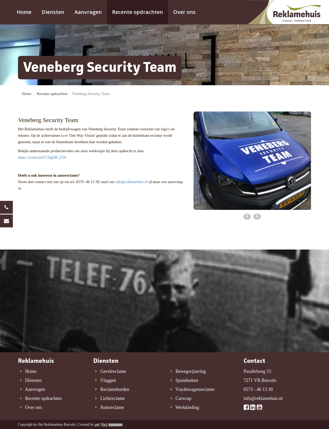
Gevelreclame (109, 371)
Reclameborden (111, 389)
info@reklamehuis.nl (131, 182)
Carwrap (179, 398)
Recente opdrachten (137, 11)
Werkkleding (183, 407)
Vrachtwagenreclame (191, 389)
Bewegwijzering (187, 371)
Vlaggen (104, 380)
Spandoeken (183, 380)
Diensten (53, 11)
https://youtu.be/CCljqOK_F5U (42, 157)
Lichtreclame (109, 398)
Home (24, 11)
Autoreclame (108, 407)
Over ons (184, 11)
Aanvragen (88, 11)
